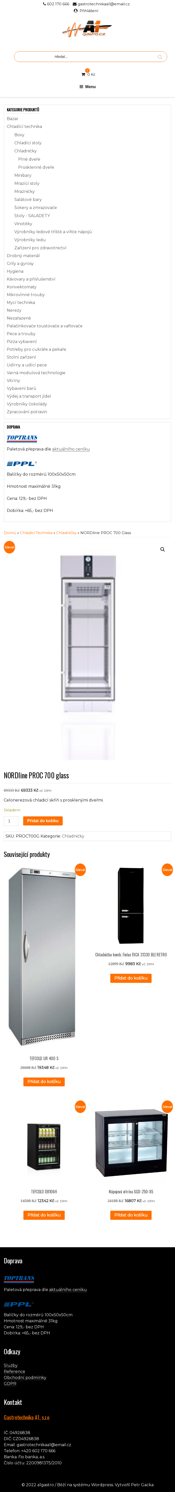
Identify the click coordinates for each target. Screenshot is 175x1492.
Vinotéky (23, 223)
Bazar (12, 118)
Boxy (19, 134)
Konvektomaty (22, 287)
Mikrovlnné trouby (26, 294)
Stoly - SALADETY (32, 215)
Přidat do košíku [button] (44, 1081)
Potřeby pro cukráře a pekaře (36, 349)
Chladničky (25, 151)
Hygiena (15, 271)
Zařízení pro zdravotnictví (40, 248)
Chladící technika (24, 126)
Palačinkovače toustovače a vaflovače (45, 326)
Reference (14, 1371)
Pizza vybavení (22, 341)
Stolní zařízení (21, 357)
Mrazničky (24, 191)
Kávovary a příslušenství (31, 279)
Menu (87, 87)
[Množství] (11, 821)
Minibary (22, 175)
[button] (162, 549)
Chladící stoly (28, 143)
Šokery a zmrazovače (35, 207)
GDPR (10, 1383)
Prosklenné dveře (36, 167)
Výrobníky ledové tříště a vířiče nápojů (53, 231)
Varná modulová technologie (36, 372)
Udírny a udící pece (27, 365)
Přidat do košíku (42, 821)
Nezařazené (19, 318)
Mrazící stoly (27, 183)
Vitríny (13, 380)
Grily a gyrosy (20, 263)
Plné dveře (29, 159)
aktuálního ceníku (71, 449)
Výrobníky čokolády (27, 404)
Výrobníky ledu (30, 239)
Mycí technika (21, 302)
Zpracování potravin (27, 411)
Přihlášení (89, 10)
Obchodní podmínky (25, 1377)
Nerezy (14, 310)
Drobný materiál (23, 255)
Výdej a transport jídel (29, 396)
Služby (11, 1365)
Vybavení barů (21, 388)
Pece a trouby (21, 333)
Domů (10, 533)
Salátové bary (28, 199)
